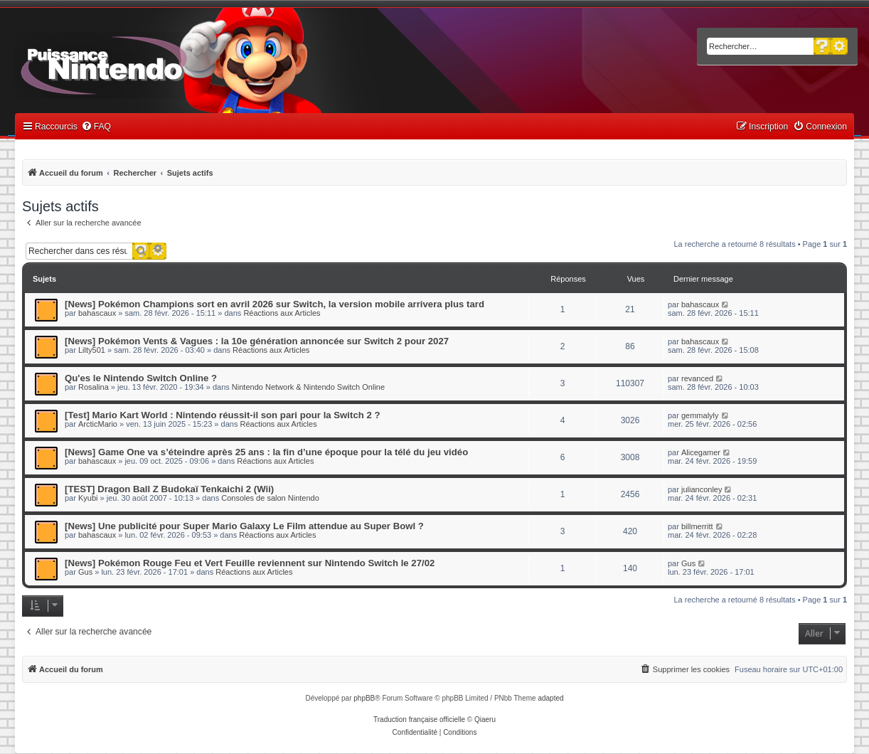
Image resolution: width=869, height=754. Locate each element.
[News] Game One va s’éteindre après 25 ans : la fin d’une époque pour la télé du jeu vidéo (266, 452)
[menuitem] (96, 127)
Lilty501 (91, 350)
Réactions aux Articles (281, 313)
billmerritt (697, 526)
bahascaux (97, 313)
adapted (550, 698)
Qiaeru (485, 719)
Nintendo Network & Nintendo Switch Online (308, 387)
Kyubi (88, 498)
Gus (85, 572)
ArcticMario (97, 424)
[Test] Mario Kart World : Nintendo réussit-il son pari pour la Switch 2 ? (222, 415)
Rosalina (93, 387)
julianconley (701, 489)
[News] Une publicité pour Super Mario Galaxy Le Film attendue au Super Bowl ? (244, 526)
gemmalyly (700, 415)
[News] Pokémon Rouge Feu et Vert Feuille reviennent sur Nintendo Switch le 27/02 (249, 563)
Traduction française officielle (419, 719)
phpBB (364, 698)
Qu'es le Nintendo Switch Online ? (141, 378)
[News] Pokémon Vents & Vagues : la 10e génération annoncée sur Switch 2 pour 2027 (257, 341)
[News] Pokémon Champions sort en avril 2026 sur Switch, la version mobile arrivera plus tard (274, 304)
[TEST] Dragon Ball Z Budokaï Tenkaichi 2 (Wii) (169, 489)
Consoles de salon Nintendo (270, 498)
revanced (697, 378)
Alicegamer (700, 452)
